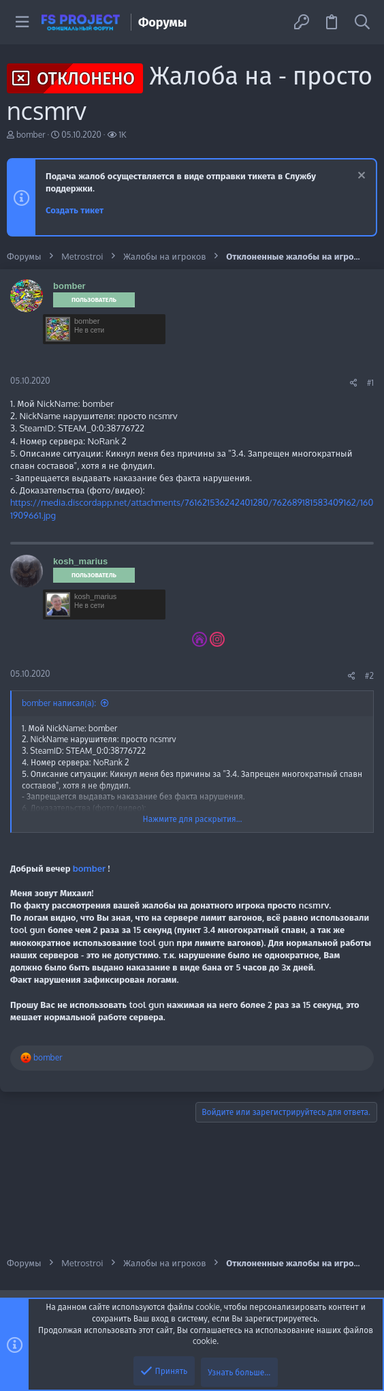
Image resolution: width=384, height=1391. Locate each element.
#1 (370, 383)
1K (123, 134)
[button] (22, 22)
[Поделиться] (353, 383)
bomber (31, 134)
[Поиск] (362, 22)
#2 (369, 676)
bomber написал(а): (59, 703)
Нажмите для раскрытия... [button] (192, 819)
